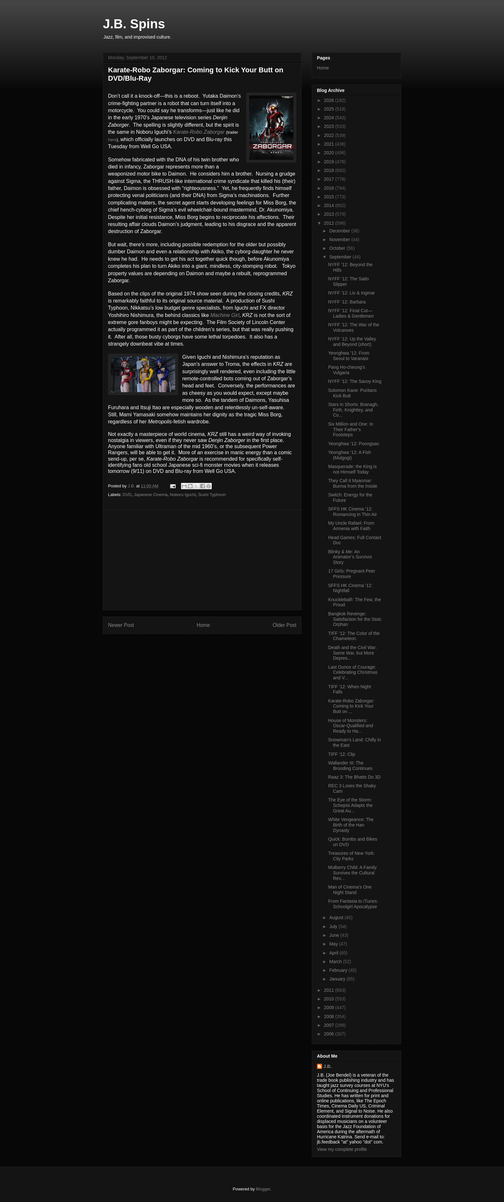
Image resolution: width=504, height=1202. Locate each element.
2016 (329, 188)
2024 (329, 117)
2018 (329, 170)
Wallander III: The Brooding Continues (350, 765)
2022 (329, 135)
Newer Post (121, 625)
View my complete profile (342, 1149)
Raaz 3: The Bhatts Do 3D (354, 777)
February (338, 970)
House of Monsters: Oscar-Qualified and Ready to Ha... (350, 726)
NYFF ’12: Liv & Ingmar (351, 292)
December (340, 230)
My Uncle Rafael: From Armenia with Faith (351, 525)
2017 (329, 179)
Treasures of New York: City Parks (351, 856)
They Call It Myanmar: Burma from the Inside (352, 483)
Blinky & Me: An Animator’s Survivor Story (350, 557)
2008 (329, 1016)
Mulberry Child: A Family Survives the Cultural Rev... (352, 873)
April (334, 952)
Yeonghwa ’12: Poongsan (353, 443)
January (337, 978)
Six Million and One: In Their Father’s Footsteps (350, 429)
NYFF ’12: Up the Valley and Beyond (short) (352, 341)
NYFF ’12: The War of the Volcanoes (353, 327)
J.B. (327, 1066)
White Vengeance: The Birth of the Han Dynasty (351, 825)
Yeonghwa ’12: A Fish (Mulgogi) (349, 455)
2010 (329, 998)
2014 (329, 205)
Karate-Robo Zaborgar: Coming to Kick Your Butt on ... (351, 706)
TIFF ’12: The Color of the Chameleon (354, 636)
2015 (329, 196)
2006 (329, 1033)
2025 (329, 109)
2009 (329, 1007)
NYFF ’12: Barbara (347, 301)
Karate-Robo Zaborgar (198, 132)
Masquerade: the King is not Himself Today (352, 469)
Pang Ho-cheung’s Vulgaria (346, 370)
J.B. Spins (134, 24)
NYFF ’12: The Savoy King (354, 381)
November (340, 239)
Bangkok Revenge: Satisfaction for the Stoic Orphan (355, 619)
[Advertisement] (202, 560)
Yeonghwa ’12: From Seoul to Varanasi (348, 355)
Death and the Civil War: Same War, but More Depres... (352, 653)
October (337, 248)
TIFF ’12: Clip (341, 754)
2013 (329, 214)
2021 (329, 144)
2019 (329, 161)
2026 (329, 100)
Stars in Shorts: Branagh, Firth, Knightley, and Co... (353, 410)
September (340, 256)
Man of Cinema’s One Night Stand (350, 889)
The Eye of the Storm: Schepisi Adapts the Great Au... (350, 805)
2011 (329, 990)
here (112, 139)
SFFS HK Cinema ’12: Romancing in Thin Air (352, 511)
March (336, 961)
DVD (127, 494)
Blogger (263, 1189)
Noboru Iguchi (183, 494)
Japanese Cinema (150, 494)
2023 (329, 126)
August (336, 917)
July (333, 926)
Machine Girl (225, 315)
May (334, 943)
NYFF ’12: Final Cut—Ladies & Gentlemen (351, 313)
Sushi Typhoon (212, 494)
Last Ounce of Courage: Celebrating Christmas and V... (353, 672)
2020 (329, 152)
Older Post (284, 625)
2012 (329, 223)
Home (203, 625)
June (334, 935)
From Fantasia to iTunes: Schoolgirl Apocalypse (353, 904)
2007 (329, 1025)
